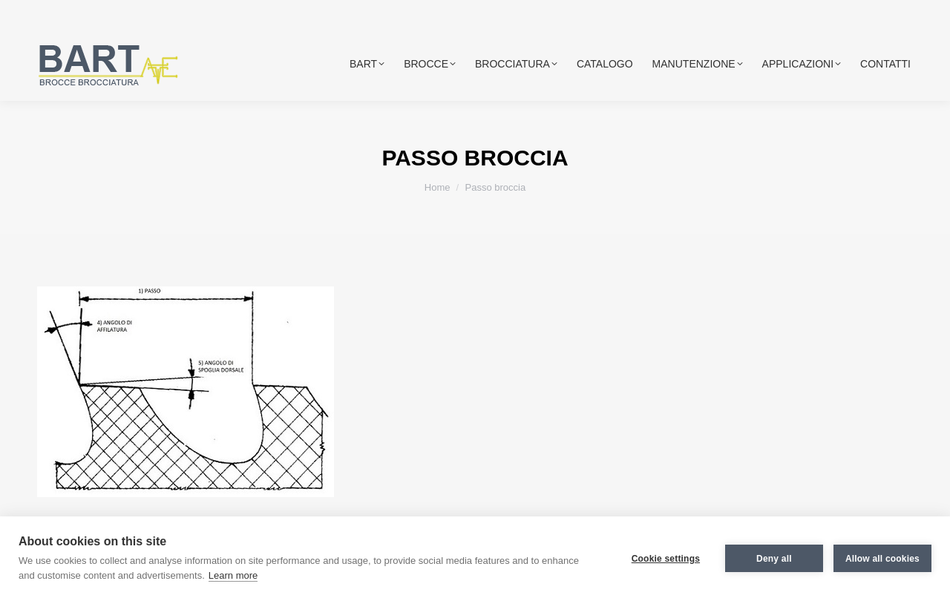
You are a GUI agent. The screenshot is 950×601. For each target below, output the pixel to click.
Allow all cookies (882, 559)
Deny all (774, 559)
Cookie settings (666, 559)
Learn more (233, 575)
